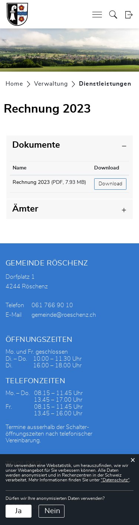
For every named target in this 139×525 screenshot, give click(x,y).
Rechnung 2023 (31, 182)
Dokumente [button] (36, 145)
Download (110, 183)
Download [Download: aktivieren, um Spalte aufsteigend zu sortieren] (106, 168)
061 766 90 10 (52, 305)
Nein (52, 511)
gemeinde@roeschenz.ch (64, 315)
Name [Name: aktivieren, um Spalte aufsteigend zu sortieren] (19, 168)
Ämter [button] (25, 209)
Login (128, 14)
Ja (18, 511)
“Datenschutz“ (115, 480)
